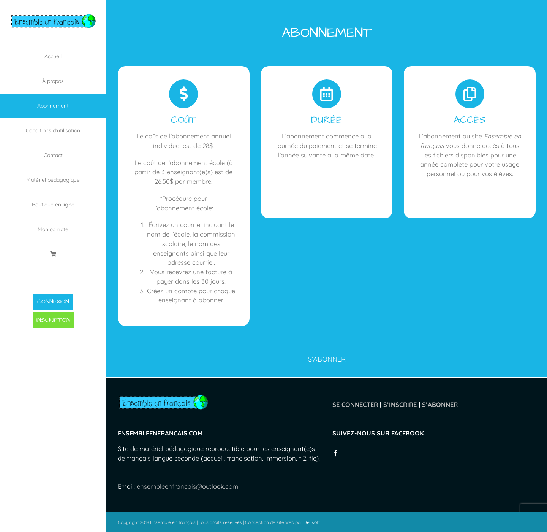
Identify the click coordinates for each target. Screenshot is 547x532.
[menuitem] (53, 56)
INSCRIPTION (53, 320)
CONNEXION (53, 301)
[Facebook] (335, 453)
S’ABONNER (440, 404)
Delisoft (312, 522)
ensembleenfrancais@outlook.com (187, 486)
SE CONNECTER (355, 404)
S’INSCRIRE (400, 404)
